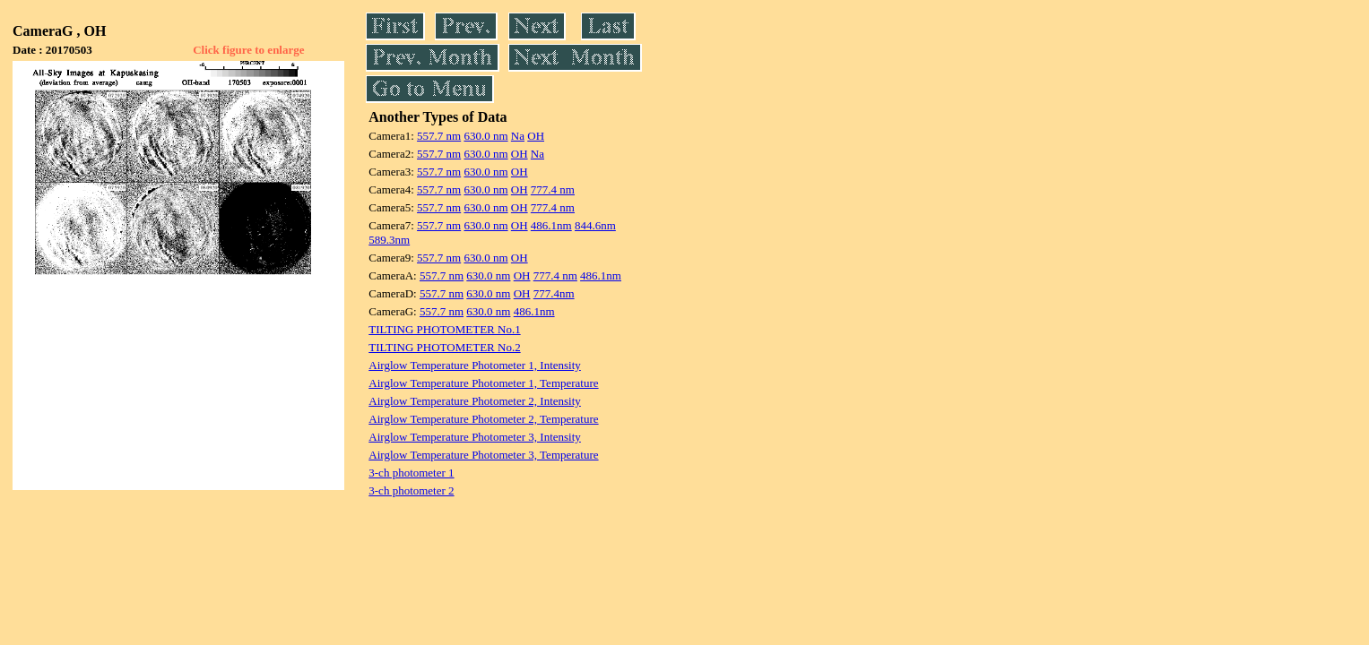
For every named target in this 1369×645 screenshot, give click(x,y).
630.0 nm (485, 135)
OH (535, 135)
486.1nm (551, 225)
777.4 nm (553, 189)
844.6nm (595, 225)
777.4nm (554, 293)
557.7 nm (439, 135)
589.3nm (389, 239)
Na (517, 135)
